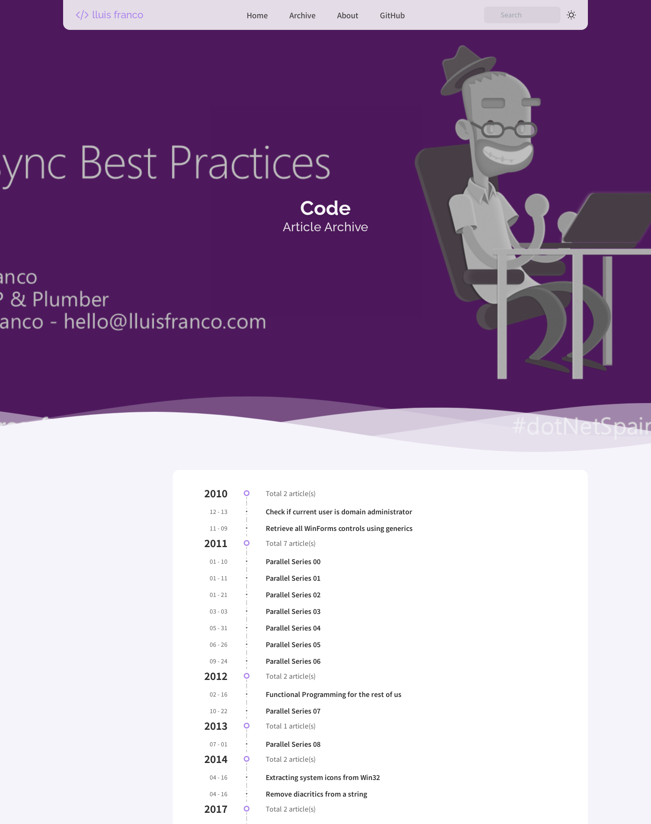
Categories (99, 640)
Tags (86, 764)
